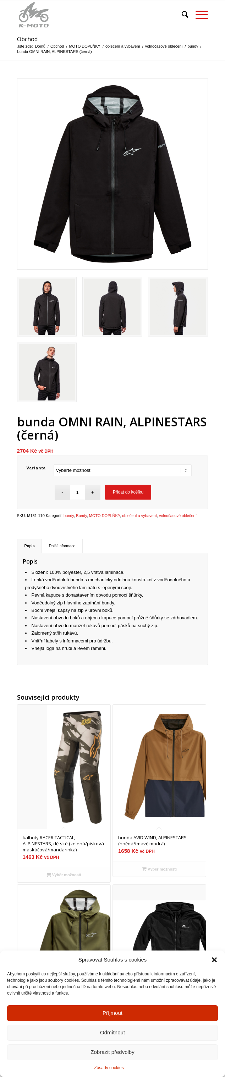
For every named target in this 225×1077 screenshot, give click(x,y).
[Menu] (198, 14)
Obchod (27, 39)
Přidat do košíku (128, 492)
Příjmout (112, 1020)
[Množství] (77, 492)
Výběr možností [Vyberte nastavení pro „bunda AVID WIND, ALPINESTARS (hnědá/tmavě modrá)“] (159, 869)
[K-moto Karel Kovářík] (93, 14)
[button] (214, 966)
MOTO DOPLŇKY (104, 515)
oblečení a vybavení (139, 515)
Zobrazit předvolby (112, 1059)
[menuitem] (181, 14)
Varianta (36, 468)
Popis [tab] (29, 546)
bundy (69, 515)
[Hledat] (181, 14)
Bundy (81, 515)
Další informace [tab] (62, 546)
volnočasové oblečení (178, 515)
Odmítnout (112, 1039)
